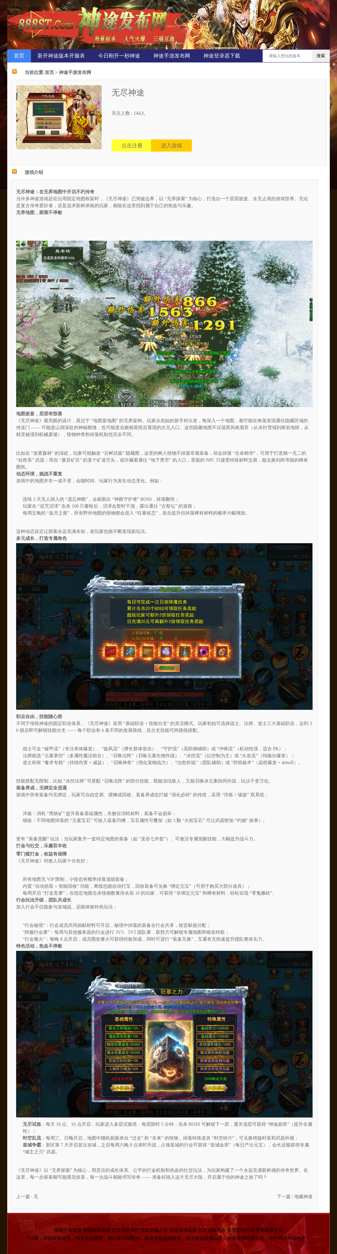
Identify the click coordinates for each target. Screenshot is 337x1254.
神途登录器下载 (221, 56)
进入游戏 (171, 145)
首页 (19, 56)
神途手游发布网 (171, 56)
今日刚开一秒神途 (119, 56)
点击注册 (132, 145)
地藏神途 (303, 1196)
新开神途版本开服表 (61, 56)
